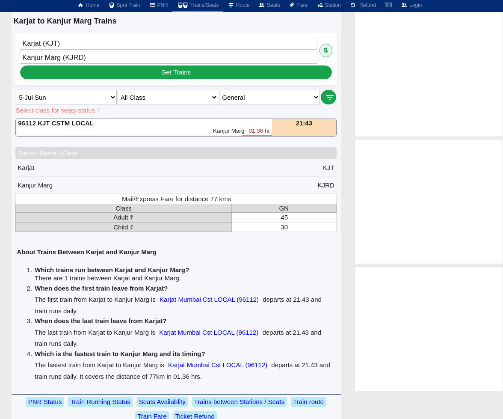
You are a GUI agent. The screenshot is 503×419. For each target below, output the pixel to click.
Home (88, 5)
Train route (308, 401)
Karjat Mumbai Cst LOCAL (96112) (209, 299)
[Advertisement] (428, 74)
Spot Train (124, 5)
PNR (158, 5)
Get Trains (176, 72)
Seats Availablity (162, 401)
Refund (362, 5)
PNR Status (45, 401)
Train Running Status (100, 401)
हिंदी (388, 5)
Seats (269, 5)
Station (328, 5)
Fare (298, 5)
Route (239, 5)
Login (411, 5)
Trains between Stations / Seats (239, 401)
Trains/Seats (198, 5)
